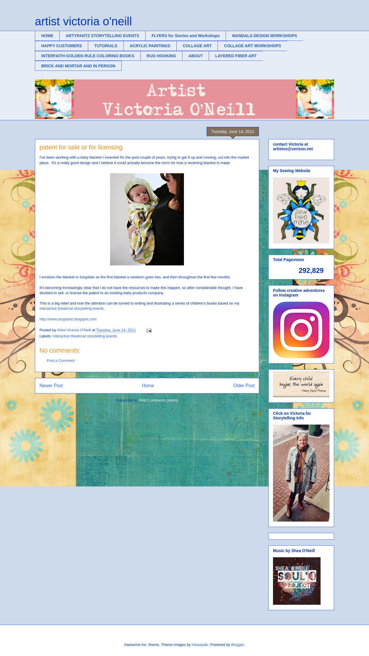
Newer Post (51, 385)
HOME (47, 35)
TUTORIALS (105, 45)
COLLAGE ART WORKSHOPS (252, 45)
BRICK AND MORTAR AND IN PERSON (78, 66)
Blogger (237, 644)
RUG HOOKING (161, 56)
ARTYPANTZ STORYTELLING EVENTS (102, 35)
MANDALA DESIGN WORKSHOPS (264, 35)
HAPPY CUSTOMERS (61, 45)
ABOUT (196, 56)
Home (148, 385)
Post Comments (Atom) (158, 400)
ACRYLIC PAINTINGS (150, 45)
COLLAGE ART (197, 45)
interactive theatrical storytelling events (71, 308)
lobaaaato (200, 644)
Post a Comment (61, 360)
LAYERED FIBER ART (236, 56)
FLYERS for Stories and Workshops (186, 35)
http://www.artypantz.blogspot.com (68, 319)
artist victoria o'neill (83, 21)
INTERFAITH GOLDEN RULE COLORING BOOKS (87, 56)
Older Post (244, 385)
